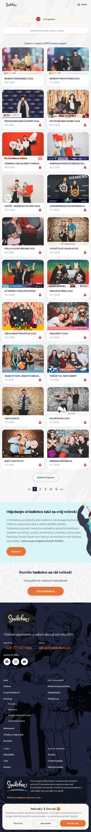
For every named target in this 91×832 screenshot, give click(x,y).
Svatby (51, 754)
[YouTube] (24, 661)
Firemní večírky (55, 760)
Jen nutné (46, 823)
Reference (8, 728)
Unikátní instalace (16, 721)
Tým (5, 760)
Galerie (7, 686)
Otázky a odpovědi (13, 734)
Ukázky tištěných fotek (19, 715)
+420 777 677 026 (17, 647)
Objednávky (54, 692)
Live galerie (45, 19)
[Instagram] (15, 661)
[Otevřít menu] (82, 4)
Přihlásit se (53, 698)
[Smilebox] (11, 4)
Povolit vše (72, 823)
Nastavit (18, 823)
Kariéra (7, 767)
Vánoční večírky (55, 767)
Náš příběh (8, 754)
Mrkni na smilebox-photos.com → (25, 797)
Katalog (7, 698)
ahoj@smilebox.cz (55, 647)
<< (29, 489)
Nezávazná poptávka (59, 686)
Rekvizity (12, 709)
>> (61, 489)
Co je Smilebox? (11, 692)
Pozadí (11, 703)
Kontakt (7, 740)
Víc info (74, 816)
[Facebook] (6, 661)
